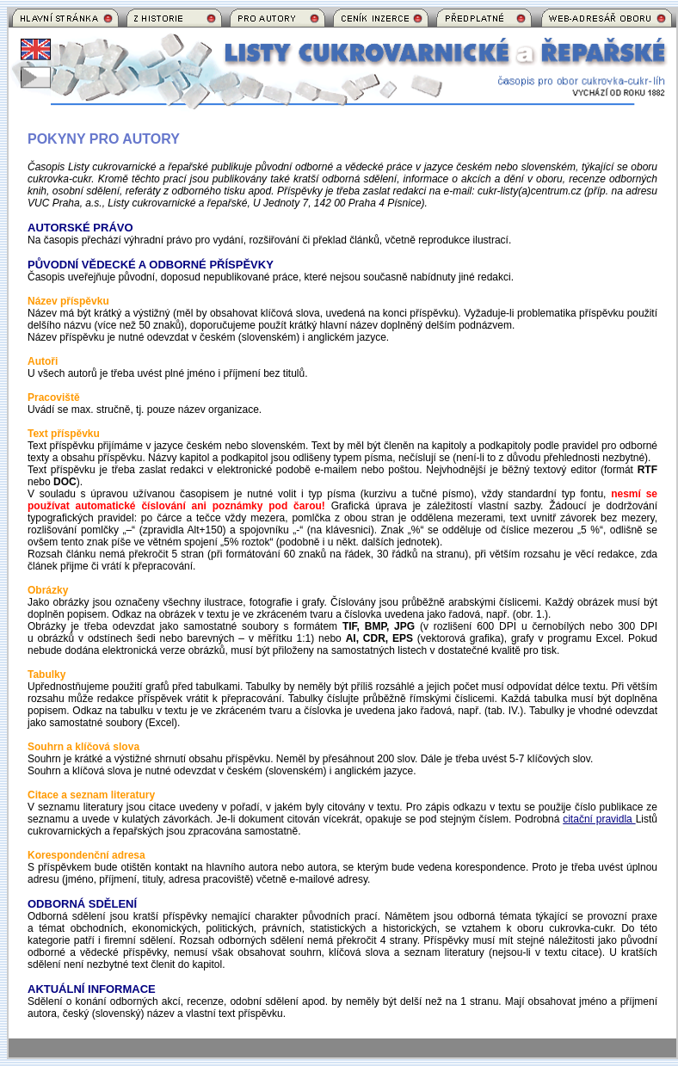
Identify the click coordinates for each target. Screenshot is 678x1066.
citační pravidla (599, 819)
